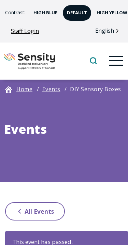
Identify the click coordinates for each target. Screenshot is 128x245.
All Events (34, 211)
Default (75, 10)
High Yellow (110, 10)
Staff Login (25, 31)
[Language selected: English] (108, 30)
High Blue (43, 10)
